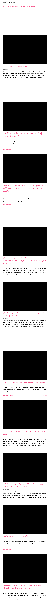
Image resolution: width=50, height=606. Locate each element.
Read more (45, 149)
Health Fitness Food (9, 2)
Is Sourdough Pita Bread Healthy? (16, 536)
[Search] (42, 2)
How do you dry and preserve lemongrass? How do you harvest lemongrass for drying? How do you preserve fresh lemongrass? (24, 260)
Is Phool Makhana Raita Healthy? (16, 66)
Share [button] (4, 149)
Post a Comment (9, 149)
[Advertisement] (25, 15)
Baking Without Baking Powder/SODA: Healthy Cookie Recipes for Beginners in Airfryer (21, 6)
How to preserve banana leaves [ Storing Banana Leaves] (24, 382)
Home (4, 6)
